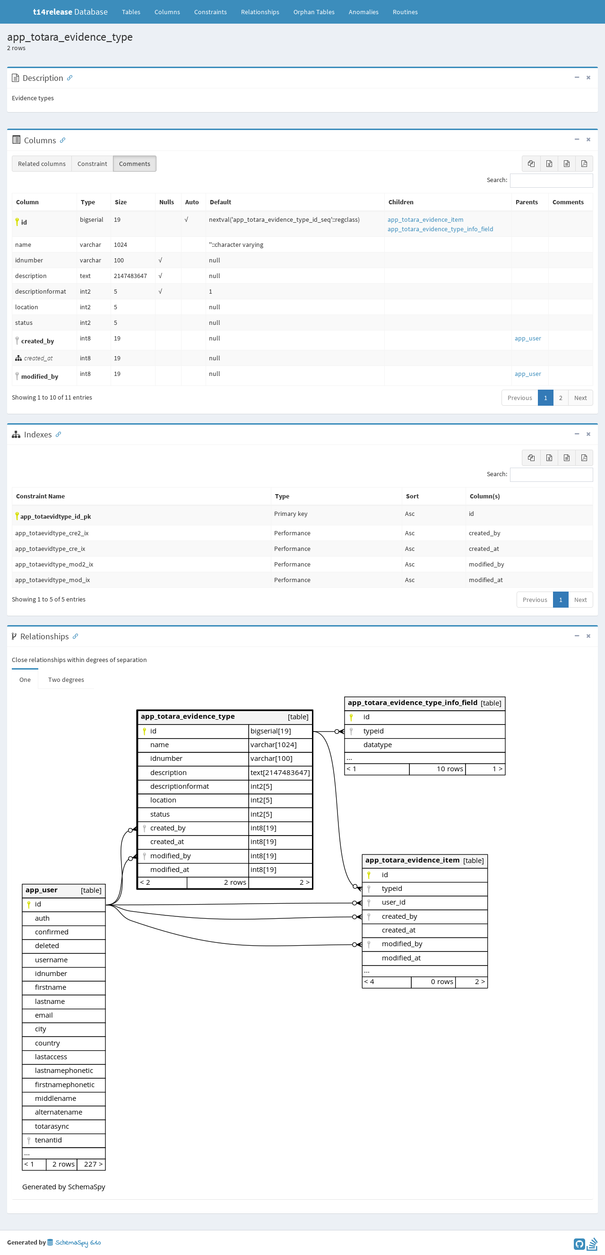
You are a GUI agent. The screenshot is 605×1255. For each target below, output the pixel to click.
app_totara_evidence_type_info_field (440, 229)
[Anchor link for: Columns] (60, 139)
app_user (528, 338)
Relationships (260, 12)
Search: (540, 181)
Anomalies (364, 12)
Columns (167, 12)
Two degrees (66, 679)
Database (70, 11)
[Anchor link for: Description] (67, 77)
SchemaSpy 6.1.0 (74, 1243)
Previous (520, 397)
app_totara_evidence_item (426, 219)
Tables (134, 11)
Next (580, 397)
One (25, 679)
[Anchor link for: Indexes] (56, 433)
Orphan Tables (314, 12)
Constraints (210, 12)
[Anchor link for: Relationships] (73, 635)
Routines (405, 12)
